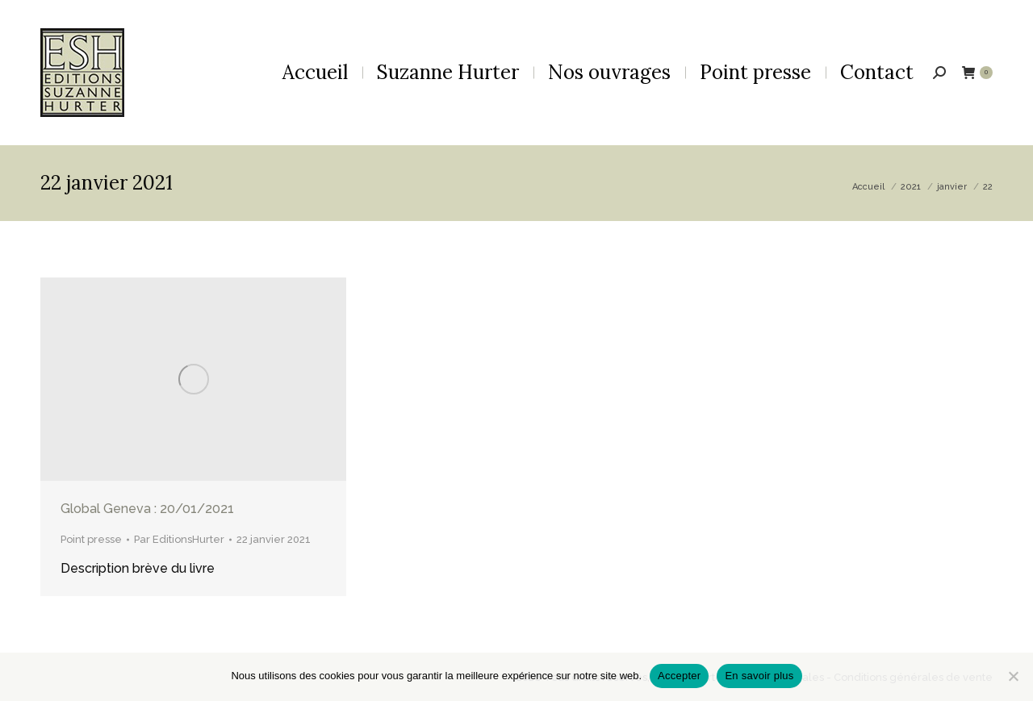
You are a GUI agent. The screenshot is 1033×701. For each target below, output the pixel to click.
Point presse (91, 539)
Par (179, 539)
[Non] (1013, 676)
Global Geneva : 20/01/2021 (147, 508)
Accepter (679, 676)
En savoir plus (759, 676)
